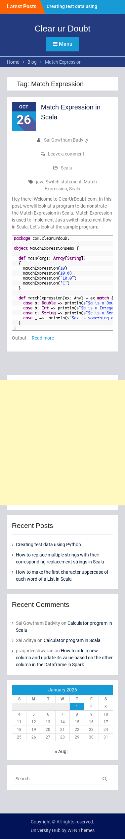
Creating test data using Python (48, 544)
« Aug (60, 751)
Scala (66, 167)
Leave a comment (66, 154)
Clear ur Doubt (62, 28)
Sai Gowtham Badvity (66, 140)
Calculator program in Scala (72, 640)
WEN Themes (81, 830)
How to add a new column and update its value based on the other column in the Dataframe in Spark (64, 657)
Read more (43, 338)
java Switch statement (59, 181)
